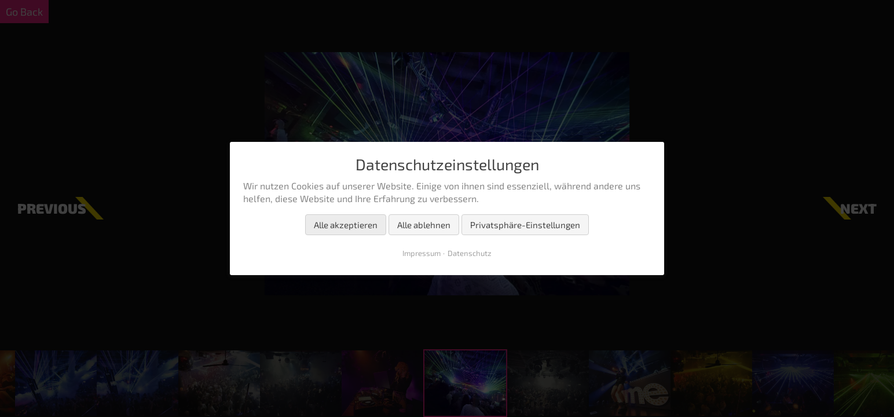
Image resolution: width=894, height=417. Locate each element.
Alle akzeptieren (346, 225)
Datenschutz (470, 253)
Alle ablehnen (423, 225)
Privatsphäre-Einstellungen (525, 225)
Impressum (421, 253)
